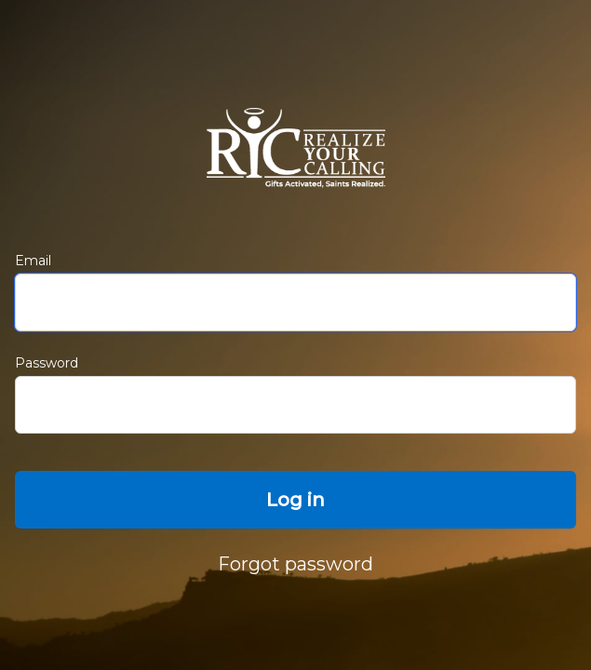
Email (33, 260)
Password (46, 363)
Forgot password (295, 564)
